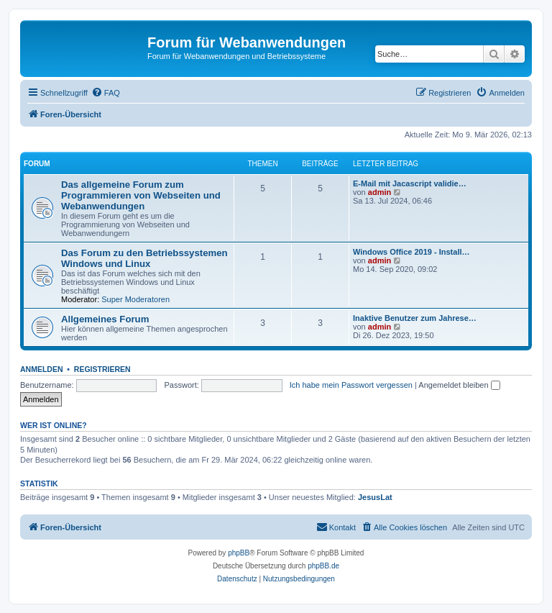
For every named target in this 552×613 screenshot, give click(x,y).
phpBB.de (323, 566)
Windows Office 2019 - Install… (411, 252)
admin (379, 192)
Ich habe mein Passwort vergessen (351, 385)
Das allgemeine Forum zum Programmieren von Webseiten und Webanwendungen (141, 195)
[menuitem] (105, 92)
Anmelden (41, 369)
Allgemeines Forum (105, 319)
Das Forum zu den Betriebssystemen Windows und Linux (144, 258)
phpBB (238, 553)
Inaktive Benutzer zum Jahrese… (415, 318)
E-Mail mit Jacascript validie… (409, 183)
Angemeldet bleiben (459, 385)
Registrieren (102, 369)
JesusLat (375, 497)
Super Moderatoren (135, 299)
